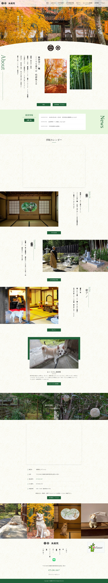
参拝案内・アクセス (100, 3)
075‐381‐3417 (39, 479)
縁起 (47, 3)
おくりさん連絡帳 (87, 3)
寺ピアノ (78, 3)
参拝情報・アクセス (59, 104)
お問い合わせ (43, 551)
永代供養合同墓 (70, 3)
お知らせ (53, 3)
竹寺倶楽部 (61, 3)
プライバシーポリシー (54, 574)
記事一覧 (29, 120)
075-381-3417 (54, 570)
